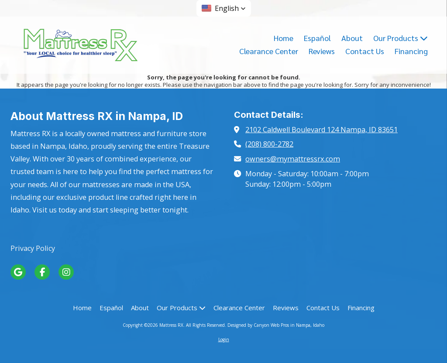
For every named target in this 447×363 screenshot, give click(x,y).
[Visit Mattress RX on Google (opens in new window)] (18, 272)
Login (223, 339)
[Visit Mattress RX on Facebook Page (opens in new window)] (42, 272)
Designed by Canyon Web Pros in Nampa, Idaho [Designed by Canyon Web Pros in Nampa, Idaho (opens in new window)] (275, 325)
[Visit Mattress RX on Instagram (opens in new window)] (66, 272)
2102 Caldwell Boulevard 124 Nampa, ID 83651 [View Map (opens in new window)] (321, 129)
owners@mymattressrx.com (292, 159)
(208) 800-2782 (269, 144)
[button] (224, 8)
